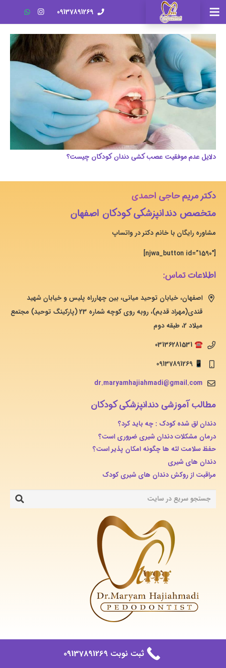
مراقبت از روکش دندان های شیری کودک (159, 475)
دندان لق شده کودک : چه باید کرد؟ (167, 423)
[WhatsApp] (27, 12)
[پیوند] (173, 12)
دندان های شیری (192, 462)
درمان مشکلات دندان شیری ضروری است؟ (157, 436)
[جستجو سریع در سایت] (113, 499)
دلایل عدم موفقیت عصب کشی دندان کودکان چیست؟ (141, 157)
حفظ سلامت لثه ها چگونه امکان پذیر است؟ (154, 449)
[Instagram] (40, 12)
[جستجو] (19, 499)
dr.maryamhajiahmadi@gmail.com (148, 383)
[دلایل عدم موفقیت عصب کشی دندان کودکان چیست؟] (113, 92)
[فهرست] (214, 12)
